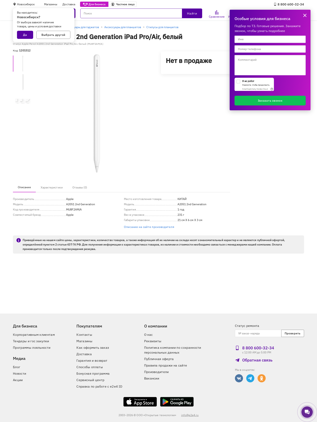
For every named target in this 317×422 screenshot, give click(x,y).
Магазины (50, 4)
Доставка (68, 4)
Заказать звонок (270, 100)
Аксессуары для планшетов (122, 27)
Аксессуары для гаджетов (81, 27)
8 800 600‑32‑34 (289, 4)
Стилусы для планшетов (162, 27)
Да (25, 35)
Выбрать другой (53, 35)
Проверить (293, 333)
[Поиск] (141, 13)
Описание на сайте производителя (149, 227)
